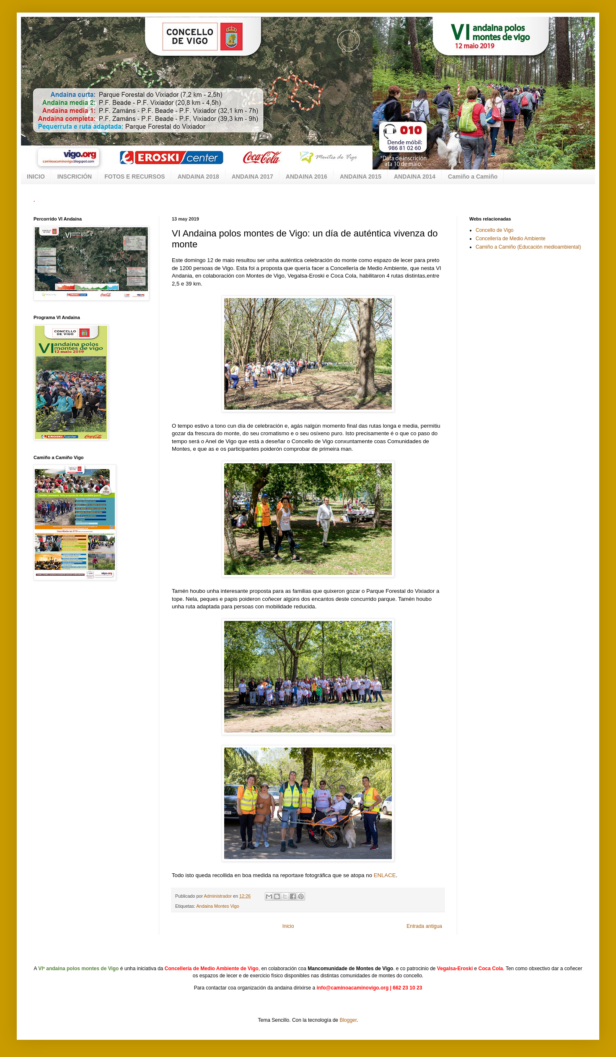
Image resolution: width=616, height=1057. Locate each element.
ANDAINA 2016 (306, 176)
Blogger (348, 1020)
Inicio (288, 926)
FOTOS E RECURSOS (134, 176)
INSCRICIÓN (74, 176)
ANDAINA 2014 (414, 176)
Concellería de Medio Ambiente (511, 239)
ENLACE (385, 875)
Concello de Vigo (495, 230)
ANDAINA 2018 (198, 176)
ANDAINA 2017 (252, 176)
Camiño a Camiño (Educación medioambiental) (528, 247)
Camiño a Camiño (472, 176)
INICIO (36, 176)
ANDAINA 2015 (360, 176)
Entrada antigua (424, 926)
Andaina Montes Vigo (217, 906)
